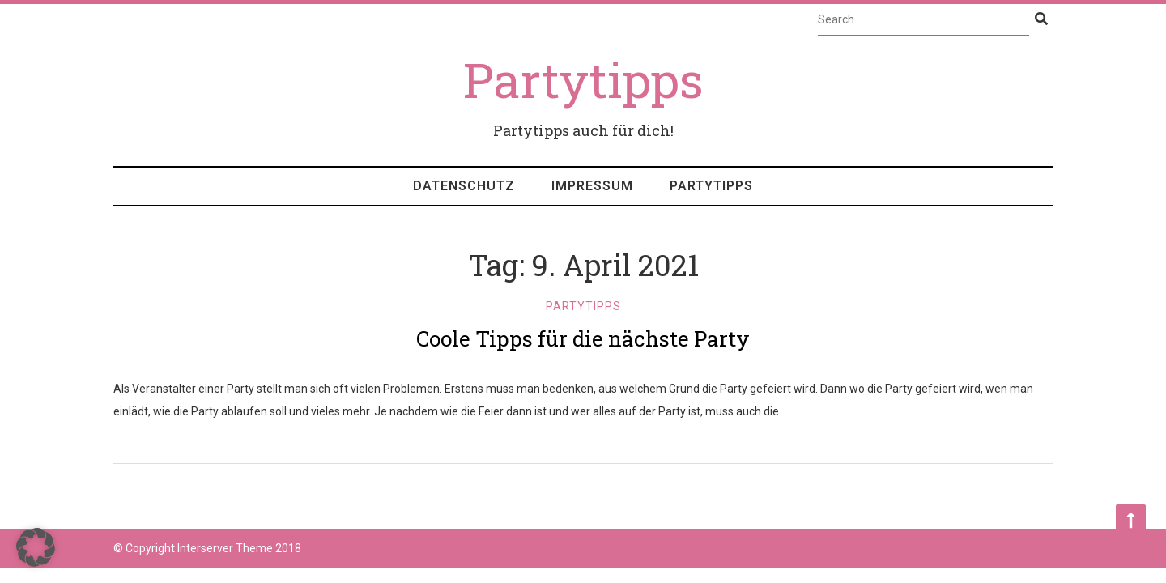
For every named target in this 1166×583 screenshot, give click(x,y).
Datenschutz (464, 186)
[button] (35, 547)
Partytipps (711, 186)
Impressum (592, 186)
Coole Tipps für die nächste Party (583, 338)
